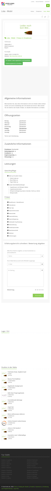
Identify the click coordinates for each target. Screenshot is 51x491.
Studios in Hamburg (6, 470)
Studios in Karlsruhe (6, 474)
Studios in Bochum (6, 464)
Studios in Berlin (5, 462)
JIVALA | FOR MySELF (14, 428)
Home (15, 486)
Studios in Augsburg (6, 460)
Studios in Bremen (6, 467)
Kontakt (47, 1)
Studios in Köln (5, 476)
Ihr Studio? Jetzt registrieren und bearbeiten (18, 60)
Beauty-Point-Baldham (14, 379)
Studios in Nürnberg (32, 474)
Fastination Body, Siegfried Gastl (17, 372)
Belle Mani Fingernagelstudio (16, 393)
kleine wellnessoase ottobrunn (16, 414)
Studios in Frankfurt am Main (34, 467)
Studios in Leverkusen (32, 470)
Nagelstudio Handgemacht (15, 386)
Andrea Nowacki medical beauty (17, 421)
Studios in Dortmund (32, 460)
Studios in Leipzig (6, 478)
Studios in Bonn (5, 465)
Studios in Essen (31, 465)
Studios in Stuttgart (32, 476)
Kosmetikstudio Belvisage (15, 400)
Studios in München (32, 472)
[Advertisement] (25, 81)
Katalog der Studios (24, 486)
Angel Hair (11, 407)
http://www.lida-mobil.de (15, 56)
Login (32, 1)
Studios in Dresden (32, 462)
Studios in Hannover (6, 472)
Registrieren (39, 1)
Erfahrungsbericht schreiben (14, 63)
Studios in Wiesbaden (32, 478)
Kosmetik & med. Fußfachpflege (17, 435)
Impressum (38, 486)
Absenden (38, 295)
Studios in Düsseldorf (32, 464)
